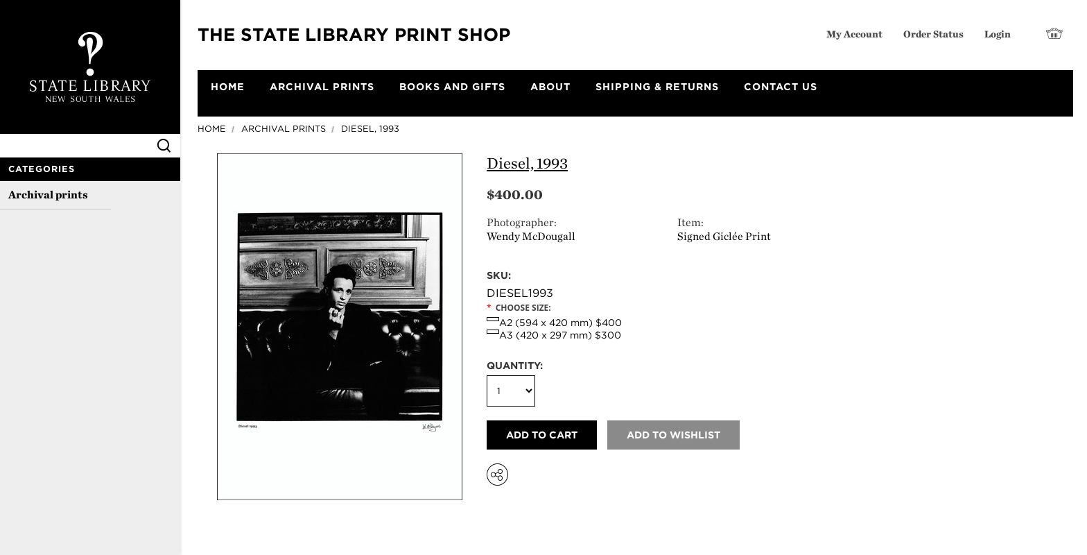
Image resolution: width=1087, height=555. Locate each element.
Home (212, 128)
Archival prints (48, 194)
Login (997, 34)
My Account (854, 34)
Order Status (933, 34)
